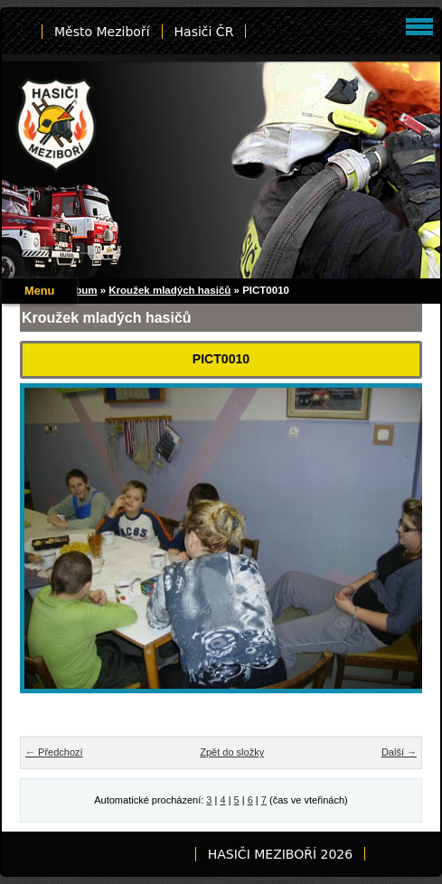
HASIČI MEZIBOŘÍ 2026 (280, 854)
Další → (399, 752)
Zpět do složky (232, 752)
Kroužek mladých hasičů (169, 290)
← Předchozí (54, 752)
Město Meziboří (102, 31)
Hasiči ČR (204, 31)
